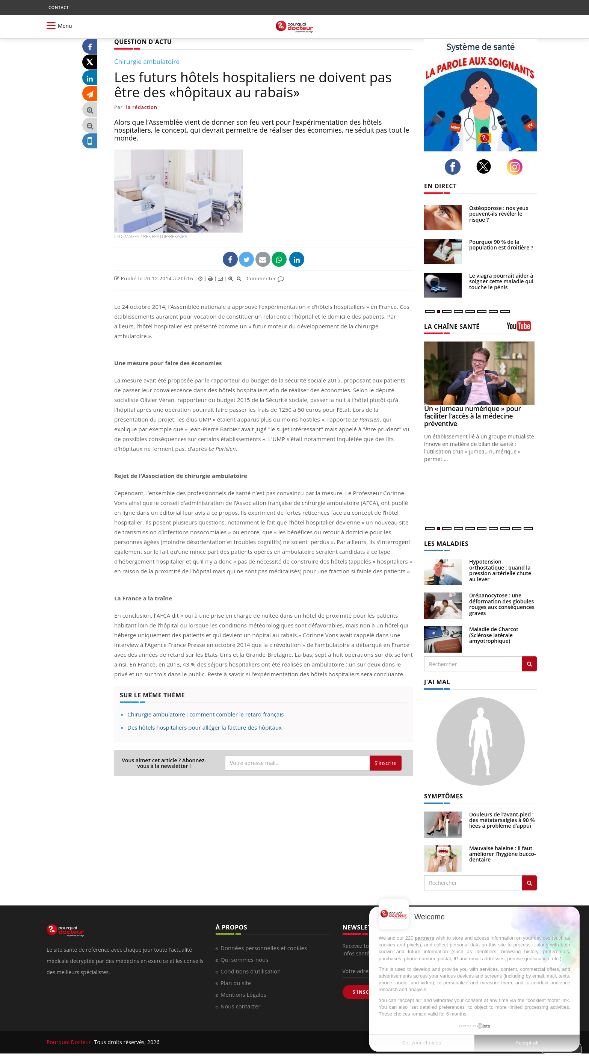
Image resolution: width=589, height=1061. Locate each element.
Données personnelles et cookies (263, 948)
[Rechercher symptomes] (529, 882)
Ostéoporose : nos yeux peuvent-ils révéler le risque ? (499, 213)
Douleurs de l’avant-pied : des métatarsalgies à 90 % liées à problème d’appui (502, 820)
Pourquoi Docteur (69, 1042)
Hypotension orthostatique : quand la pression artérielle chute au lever (500, 570)
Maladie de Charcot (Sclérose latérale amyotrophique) (493, 635)
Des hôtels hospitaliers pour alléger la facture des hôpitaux (204, 727)
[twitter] (486, 166)
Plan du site (235, 983)
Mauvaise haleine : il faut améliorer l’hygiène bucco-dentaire (502, 854)
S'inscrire (386, 762)
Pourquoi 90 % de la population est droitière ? (501, 244)
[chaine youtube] (522, 328)
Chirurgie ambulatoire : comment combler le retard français (205, 714)
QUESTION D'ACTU (143, 42)
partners (424, 938)
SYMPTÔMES (443, 796)
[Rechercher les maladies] (529, 663)
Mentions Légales (243, 994)
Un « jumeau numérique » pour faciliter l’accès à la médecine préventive (472, 416)
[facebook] (455, 167)
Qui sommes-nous (244, 959)
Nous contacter (240, 1006)
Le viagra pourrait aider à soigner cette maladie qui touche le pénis (501, 281)
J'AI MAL (437, 682)
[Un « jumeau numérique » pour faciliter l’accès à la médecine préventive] (480, 373)
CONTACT (58, 7)
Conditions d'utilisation (250, 971)
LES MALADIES (446, 544)
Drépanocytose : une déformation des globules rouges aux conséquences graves (502, 604)
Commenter (265, 278)
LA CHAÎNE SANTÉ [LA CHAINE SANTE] (452, 326)
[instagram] (517, 167)
